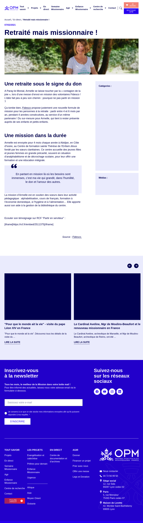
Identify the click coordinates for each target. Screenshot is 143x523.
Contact (112, 8)
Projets (34, 8)
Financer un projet (82, 461)
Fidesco (26, 107)
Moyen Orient (34, 498)
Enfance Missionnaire (81, 7)
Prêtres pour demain (37, 464)
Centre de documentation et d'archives (58, 458)
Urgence (31, 477)
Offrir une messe (81, 471)
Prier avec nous (80, 466)
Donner (76, 455)
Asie (29, 493)
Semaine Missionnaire (57, 7)
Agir (68, 8)
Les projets (35, 450)
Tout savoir (23, 7)
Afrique (30, 487)
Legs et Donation (81, 477)
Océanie (31, 503)
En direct (46, 7)
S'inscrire (17, 421)
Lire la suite (12, 342)
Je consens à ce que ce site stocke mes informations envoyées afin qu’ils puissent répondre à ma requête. (43, 413)
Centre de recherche (98, 7)
